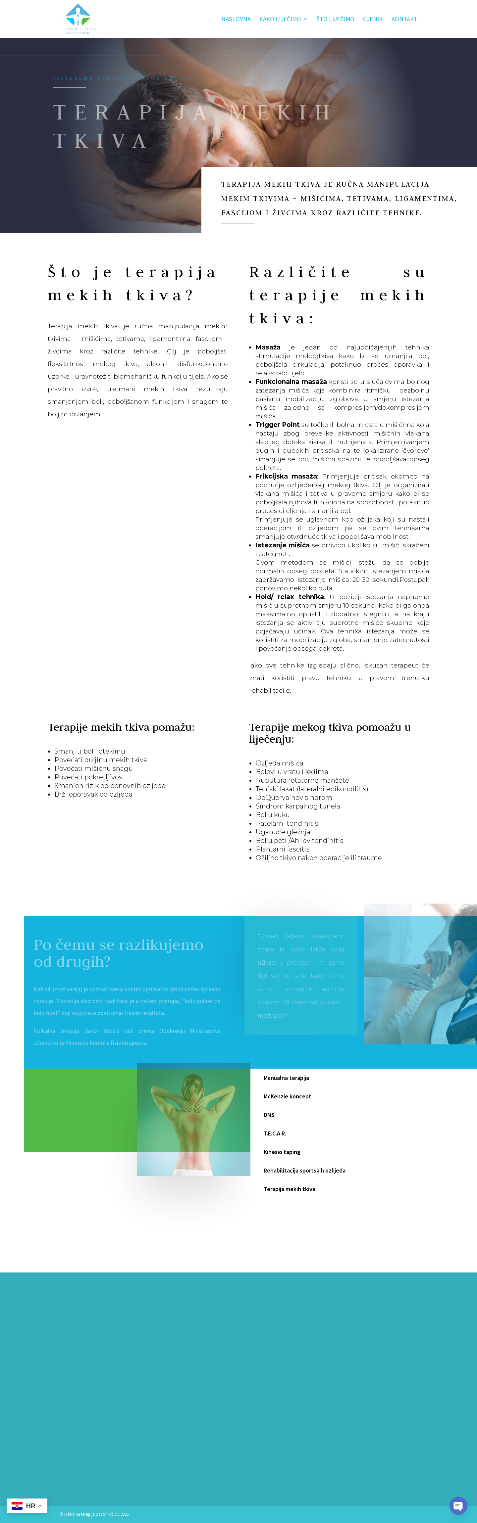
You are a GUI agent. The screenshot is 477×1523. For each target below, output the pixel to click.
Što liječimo (335, 20)
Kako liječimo (280, 20)
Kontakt (404, 20)
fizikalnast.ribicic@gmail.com (95, 1476)
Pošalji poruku (298, 1437)
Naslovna (236, 20)
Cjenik (373, 20)
